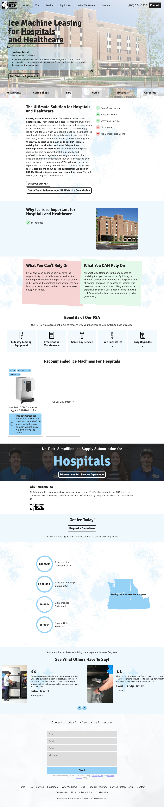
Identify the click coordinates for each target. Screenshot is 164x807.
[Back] (79, 708)
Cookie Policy (102, 792)
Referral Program (98, 787)
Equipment (65, 5)
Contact (154, 5)
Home (25, 5)
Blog (83, 787)
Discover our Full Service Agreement (82, 474)
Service (49, 5)
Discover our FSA (38, 183)
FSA (37, 5)
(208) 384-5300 (137, 5)
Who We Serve (69, 787)
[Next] (84, 708)
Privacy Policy (97, 776)
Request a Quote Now (82, 528)
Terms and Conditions (66, 792)
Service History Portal (121, 787)
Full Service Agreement (24, 76)
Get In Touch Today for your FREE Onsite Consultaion (59, 190)
